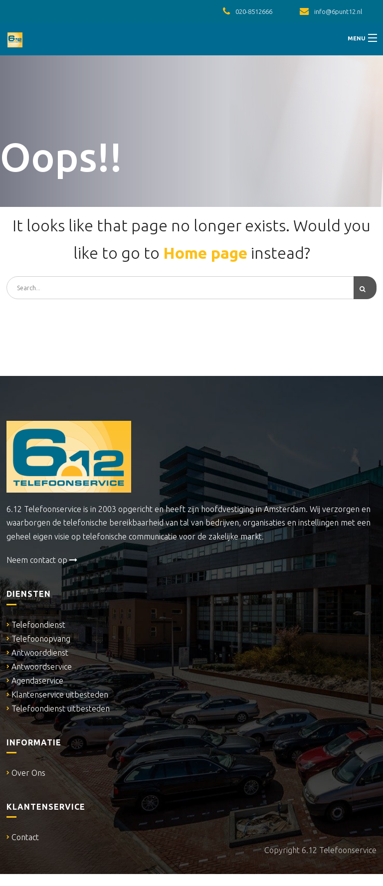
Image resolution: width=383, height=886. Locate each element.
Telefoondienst (38, 624)
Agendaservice (37, 680)
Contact (25, 837)
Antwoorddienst (39, 652)
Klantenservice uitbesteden (59, 694)
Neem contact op (41, 559)
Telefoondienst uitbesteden (60, 708)
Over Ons (28, 772)
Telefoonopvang (40, 638)
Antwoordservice (41, 666)
